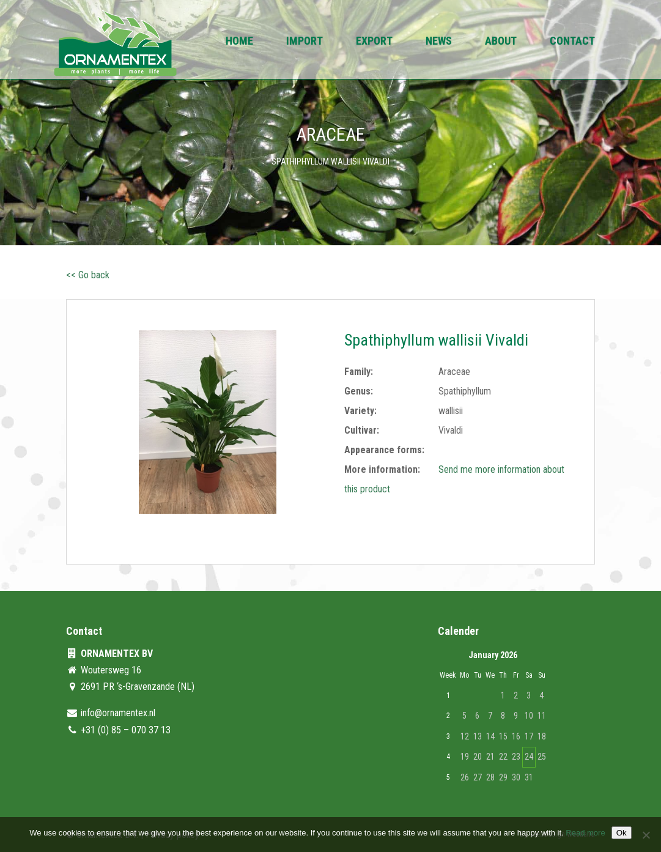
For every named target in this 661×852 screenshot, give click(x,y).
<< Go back (87, 275)
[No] (646, 835)
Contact (572, 42)
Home (239, 42)
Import (304, 42)
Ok (621, 832)
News (439, 42)
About (501, 42)
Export (374, 42)
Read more (585, 832)
